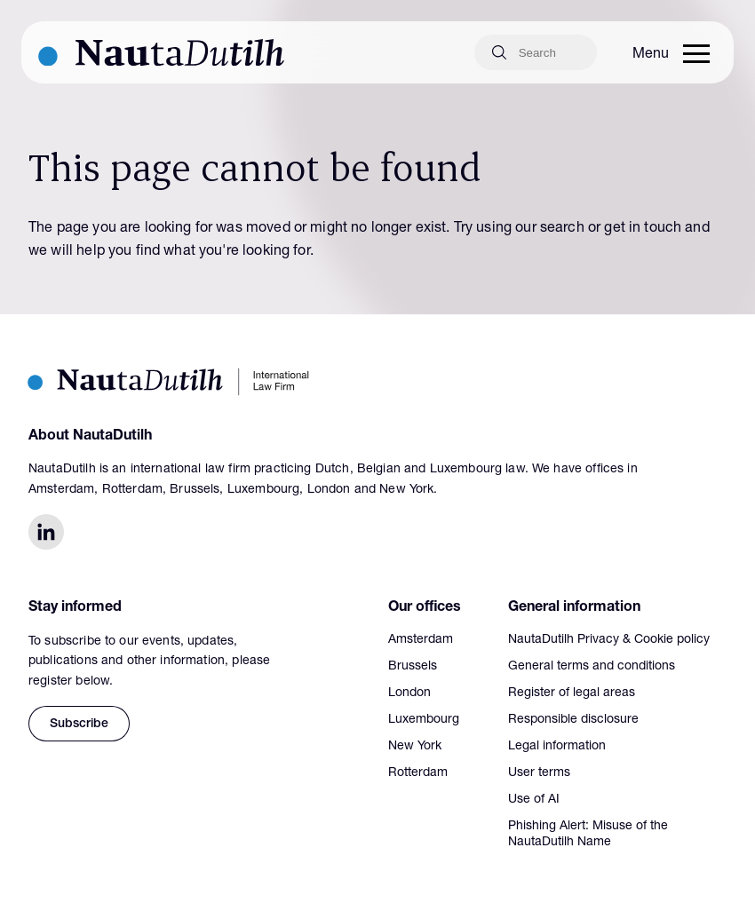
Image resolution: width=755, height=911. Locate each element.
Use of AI (534, 800)
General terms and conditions (591, 667)
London (409, 693)
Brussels (412, 667)
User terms (539, 773)
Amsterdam (420, 640)
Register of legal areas (571, 693)
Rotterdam (418, 773)
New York (414, 747)
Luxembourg (423, 720)
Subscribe (79, 724)
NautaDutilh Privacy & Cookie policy (609, 640)
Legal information (557, 747)
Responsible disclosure (573, 720)
